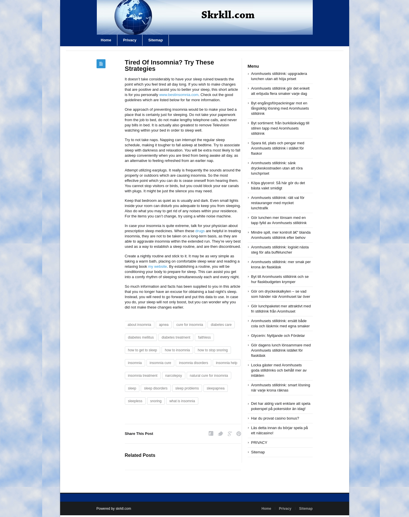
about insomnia (139, 325)
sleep (132, 388)
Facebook (211, 433)
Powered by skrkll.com (114, 509)
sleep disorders (155, 388)
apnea (164, 325)
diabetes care (221, 325)
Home (106, 40)
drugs (200, 231)
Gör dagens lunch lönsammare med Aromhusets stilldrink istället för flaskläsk (281, 350)
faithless (204, 337)
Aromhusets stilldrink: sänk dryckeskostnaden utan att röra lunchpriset (277, 168)
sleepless (135, 401)
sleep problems (187, 388)
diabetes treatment (176, 337)
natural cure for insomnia (209, 376)
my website (157, 266)
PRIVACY (259, 442)
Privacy (129, 40)
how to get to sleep (142, 350)
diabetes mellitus (141, 337)
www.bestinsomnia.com (179, 95)
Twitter (220, 433)
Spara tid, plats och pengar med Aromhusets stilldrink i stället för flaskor (277, 148)
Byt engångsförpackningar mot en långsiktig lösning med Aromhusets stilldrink (280, 108)
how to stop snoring (213, 350)
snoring (156, 401)
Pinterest (238, 433)
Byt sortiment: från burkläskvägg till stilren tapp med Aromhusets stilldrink (280, 128)
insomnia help (226, 363)
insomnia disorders (193, 363)
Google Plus (230, 433)
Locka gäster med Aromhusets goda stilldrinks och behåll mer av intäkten (279, 370)
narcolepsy (173, 376)
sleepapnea (216, 388)
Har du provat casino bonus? (275, 418)
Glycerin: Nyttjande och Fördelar (278, 335)
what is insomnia (182, 401)
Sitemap (155, 40)
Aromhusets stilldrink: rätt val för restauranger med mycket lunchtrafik (278, 202)
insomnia (135, 363)
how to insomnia (177, 350)
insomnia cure (160, 363)
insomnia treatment (143, 376)
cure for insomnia (189, 325)
